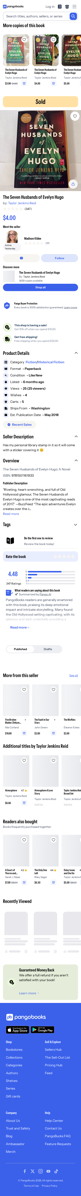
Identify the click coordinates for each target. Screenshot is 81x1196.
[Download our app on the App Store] (17, 1030)
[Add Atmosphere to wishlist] (24, 760)
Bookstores (14, 1049)
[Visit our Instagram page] (40, 1171)
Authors (12, 1073)
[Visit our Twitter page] (32, 1171)
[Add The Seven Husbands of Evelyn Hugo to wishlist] (75, 116)
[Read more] (20, 627)
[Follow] (59, 258)
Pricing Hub (53, 1065)
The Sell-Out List (57, 1057)
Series (10, 1088)
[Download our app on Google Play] (42, 1029)
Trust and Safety (18, 1128)
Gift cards (13, 1096)
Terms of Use (31, 1185)
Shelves (11, 1081)
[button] (40, 353)
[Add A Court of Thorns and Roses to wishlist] (24, 840)
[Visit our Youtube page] (48, 1171)
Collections (14, 1057)
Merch (11, 1152)
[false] (21, 258)
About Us (13, 1121)
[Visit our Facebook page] (25, 1171)
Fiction (31, 362)
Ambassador (15, 1144)
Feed (48, 1073)
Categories (14, 1065)
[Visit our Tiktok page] (56, 1171)
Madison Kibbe (32, 238)
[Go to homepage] (13, 6)
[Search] (73, 16)
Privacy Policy (49, 1185)
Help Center (54, 1121)
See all (73, 675)
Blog (9, 1136)
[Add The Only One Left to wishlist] (53, 840)
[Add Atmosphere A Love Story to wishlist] (53, 760)
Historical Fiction (51, 362)
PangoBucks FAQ (58, 1136)
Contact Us (53, 1128)
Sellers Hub (53, 1049)
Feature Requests (58, 1144)
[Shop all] (40, 287)
